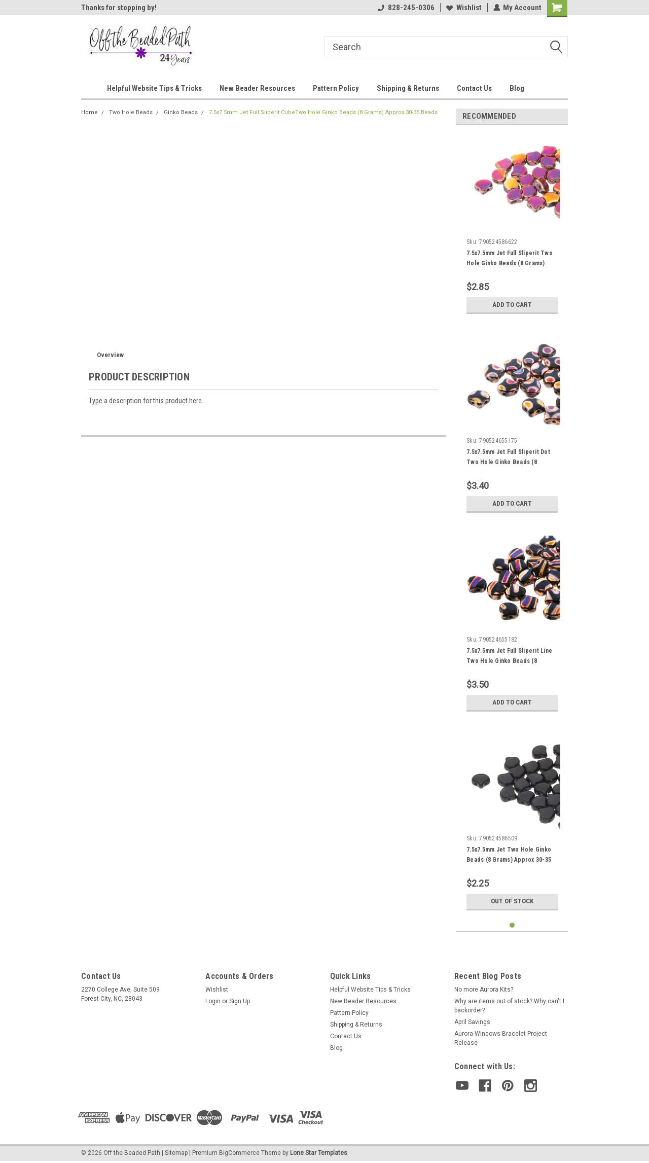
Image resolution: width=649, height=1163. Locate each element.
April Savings (472, 1022)
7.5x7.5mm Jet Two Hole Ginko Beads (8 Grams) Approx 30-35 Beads (508, 859)
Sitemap (176, 1152)
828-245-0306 (405, 7)
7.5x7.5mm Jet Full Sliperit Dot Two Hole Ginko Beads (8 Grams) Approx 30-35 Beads (508, 462)
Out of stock (512, 901)
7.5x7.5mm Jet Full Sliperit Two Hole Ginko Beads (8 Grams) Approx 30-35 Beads (509, 263)
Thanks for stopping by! (119, 7)
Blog (517, 88)
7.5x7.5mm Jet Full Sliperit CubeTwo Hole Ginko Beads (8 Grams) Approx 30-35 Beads (323, 112)
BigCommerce (239, 1152)
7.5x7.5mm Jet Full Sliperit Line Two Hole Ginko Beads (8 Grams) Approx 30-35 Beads (509, 661)
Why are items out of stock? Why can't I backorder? (509, 1006)
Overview (110, 355)
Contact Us (474, 88)
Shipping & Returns (408, 88)
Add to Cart (512, 305)
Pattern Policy (336, 88)
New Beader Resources (257, 88)
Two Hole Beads (131, 112)
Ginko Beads (181, 112)
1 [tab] (512, 925)
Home (89, 112)
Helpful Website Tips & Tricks (154, 88)
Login (213, 1001)
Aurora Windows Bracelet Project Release (500, 1038)
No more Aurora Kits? (483, 989)
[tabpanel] (512, 226)
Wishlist (463, 7)
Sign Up (239, 1001)
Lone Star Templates (318, 1152)
